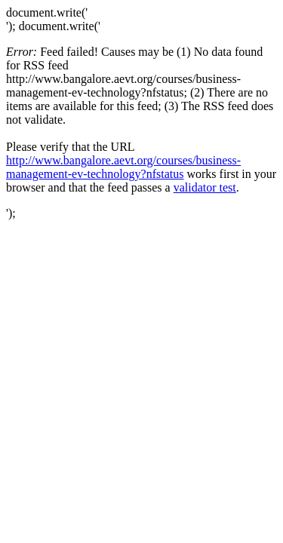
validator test (205, 187)
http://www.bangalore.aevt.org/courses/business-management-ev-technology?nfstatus (123, 167)
